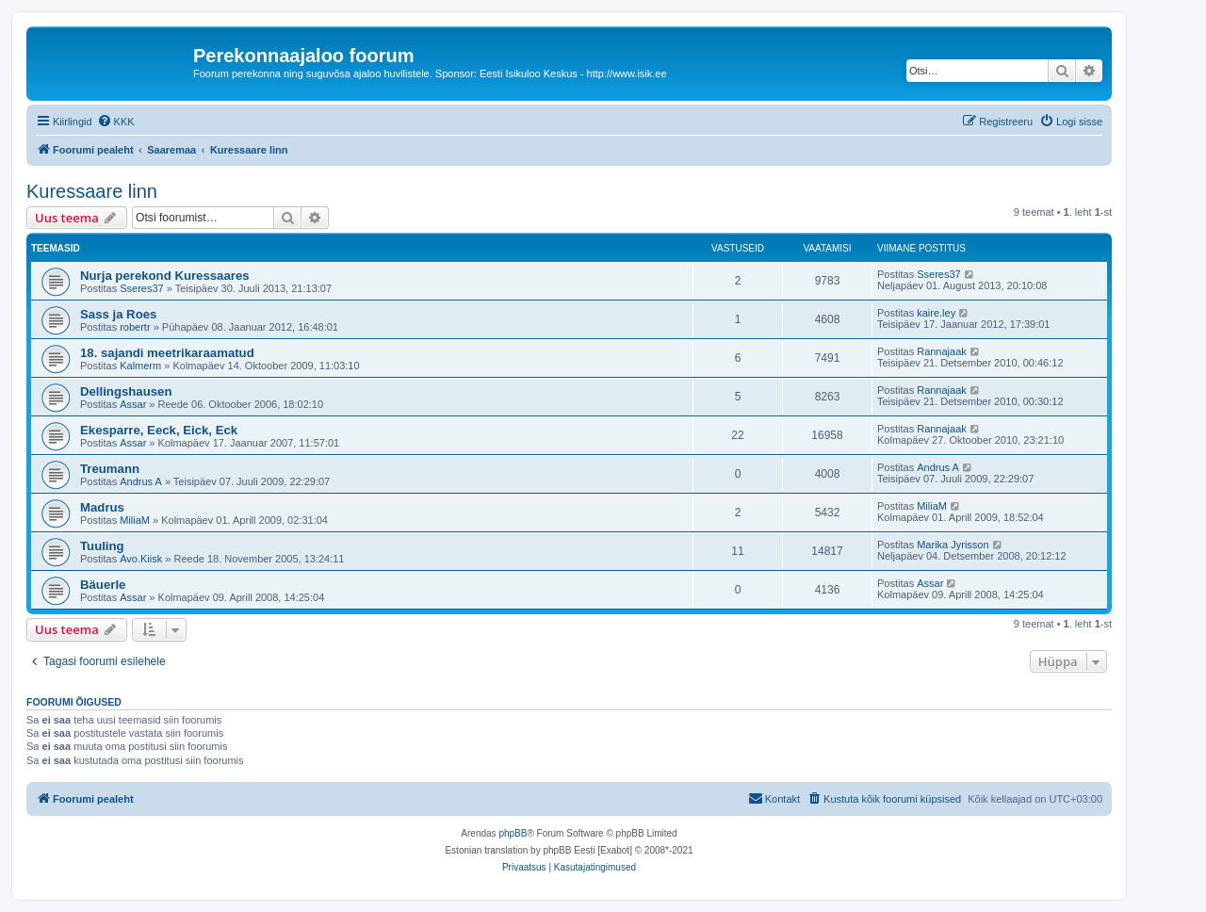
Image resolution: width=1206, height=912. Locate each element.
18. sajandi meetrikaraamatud (167, 353)
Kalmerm (140, 365)
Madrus (102, 507)
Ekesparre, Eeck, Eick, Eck (158, 430)
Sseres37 (141, 288)
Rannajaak (942, 351)
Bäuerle (102, 585)
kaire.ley (936, 312)
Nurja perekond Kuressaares (165, 276)
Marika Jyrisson (952, 544)
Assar (133, 404)
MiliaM (135, 520)
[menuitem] (116, 121)
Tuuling (102, 546)
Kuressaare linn (91, 191)
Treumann (109, 469)
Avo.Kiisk (141, 558)
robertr (135, 327)
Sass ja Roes (118, 314)
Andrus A (141, 481)
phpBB (512, 833)
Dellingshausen (125, 391)
